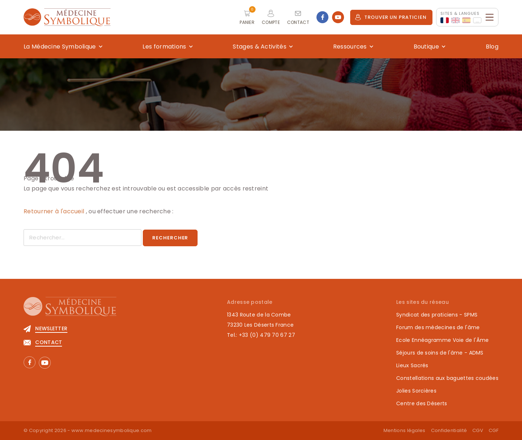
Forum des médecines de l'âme (438, 327)
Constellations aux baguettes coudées (447, 378)
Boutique (426, 46)
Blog (492, 46)
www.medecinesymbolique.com (111, 430)
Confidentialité (449, 430)
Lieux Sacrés (412, 365)
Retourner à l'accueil (55, 211)
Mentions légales (405, 430)
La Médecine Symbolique (60, 46)
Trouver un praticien (391, 17)
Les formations (164, 46)
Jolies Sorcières (416, 390)
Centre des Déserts (421, 403)
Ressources (350, 46)
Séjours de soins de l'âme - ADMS (440, 352)
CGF (493, 430)
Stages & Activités (259, 46)
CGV (477, 430)
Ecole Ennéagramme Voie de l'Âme (442, 340)
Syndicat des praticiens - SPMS (436, 314)
